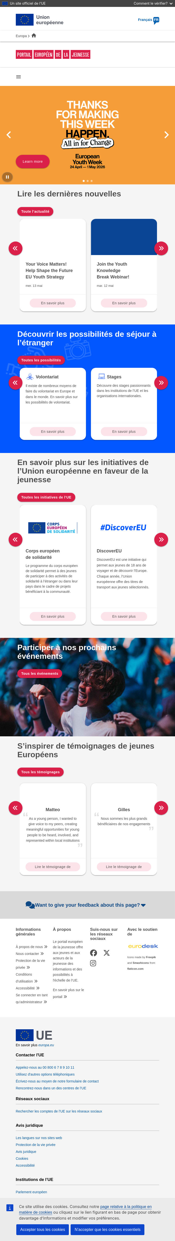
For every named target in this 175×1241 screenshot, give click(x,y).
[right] (161, 248)
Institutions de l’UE (34, 1179)
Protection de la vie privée (30, 964)
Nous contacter (27, 954)
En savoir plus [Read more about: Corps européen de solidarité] (52, 616)
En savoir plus (52, 303)
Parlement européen (31, 1192)
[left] (15, 248)
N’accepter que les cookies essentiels (107, 1229)
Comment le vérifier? (153, 3)
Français (148, 19)
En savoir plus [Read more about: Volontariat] (52, 432)
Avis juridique (29, 1125)
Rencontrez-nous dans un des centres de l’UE (51, 1088)
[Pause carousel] (7, 177)
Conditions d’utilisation (24, 977)
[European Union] (34, 1040)
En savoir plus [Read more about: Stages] (124, 432)
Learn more (33, 161)
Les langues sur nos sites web (39, 1138)
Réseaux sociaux (32, 1099)
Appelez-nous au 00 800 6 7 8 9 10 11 (45, 1067)
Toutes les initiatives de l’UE (46, 497)
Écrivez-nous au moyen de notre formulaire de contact (57, 1081)
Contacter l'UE (30, 1055)
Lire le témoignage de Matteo (53, 868)
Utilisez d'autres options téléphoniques (45, 1074)
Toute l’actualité (35, 211)
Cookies (22, 1158)
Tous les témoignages (40, 772)
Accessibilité (25, 988)
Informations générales (28, 931)
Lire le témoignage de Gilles (124, 868)
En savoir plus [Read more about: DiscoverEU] (124, 616)
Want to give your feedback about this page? (86, 905)
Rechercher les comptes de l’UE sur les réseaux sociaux (59, 1111)
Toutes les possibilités (41, 360)
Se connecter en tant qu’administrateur (32, 998)
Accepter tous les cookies (42, 1229)
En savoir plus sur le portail (68, 993)
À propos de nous (29, 947)
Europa (21, 36)
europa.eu (46, 1045)
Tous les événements (39, 674)
